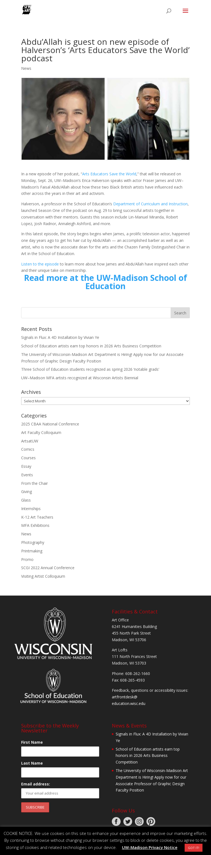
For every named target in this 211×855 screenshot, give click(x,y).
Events (27, 474)
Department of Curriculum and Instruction (150, 203)
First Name (32, 742)
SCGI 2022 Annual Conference (47, 567)
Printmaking (31, 551)
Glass (26, 500)
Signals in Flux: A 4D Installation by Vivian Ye (60, 337)
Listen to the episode (40, 264)
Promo (27, 559)
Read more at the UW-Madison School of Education (105, 282)
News (26, 68)
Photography (32, 542)
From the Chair (34, 483)
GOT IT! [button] (193, 848)
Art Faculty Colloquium (41, 432)
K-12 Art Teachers (37, 517)
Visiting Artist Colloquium (43, 576)
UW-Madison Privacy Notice (149, 847)
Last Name (32, 763)
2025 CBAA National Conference (50, 424)
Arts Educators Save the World (109, 173)
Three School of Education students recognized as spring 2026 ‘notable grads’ (90, 369)
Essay (26, 466)
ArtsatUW (29, 441)
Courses (28, 457)
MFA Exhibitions (35, 525)
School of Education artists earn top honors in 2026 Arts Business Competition (91, 345)
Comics (27, 449)
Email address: (35, 784)
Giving (26, 491)
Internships (31, 508)
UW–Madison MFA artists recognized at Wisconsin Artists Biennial (79, 377)
